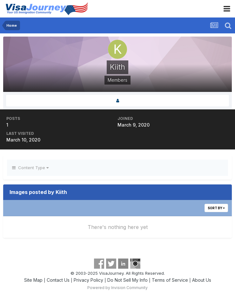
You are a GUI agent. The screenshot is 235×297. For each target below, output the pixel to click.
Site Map (33, 280)
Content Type (30, 167)
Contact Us (58, 280)
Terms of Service (170, 280)
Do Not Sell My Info (127, 280)
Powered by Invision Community (117, 287)
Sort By (216, 208)
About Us (201, 280)
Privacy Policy (88, 280)
